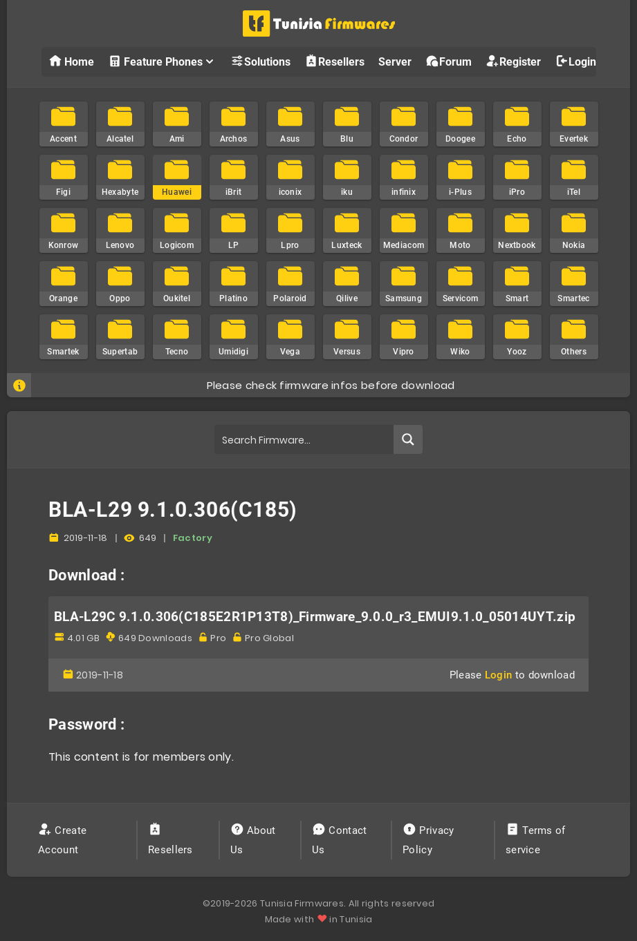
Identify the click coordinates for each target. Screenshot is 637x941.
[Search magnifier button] (408, 439)
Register (513, 61)
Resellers (334, 61)
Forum (448, 61)
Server (395, 61)
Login (575, 61)
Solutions (260, 61)
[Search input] (304, 439)
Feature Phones (162, 61)
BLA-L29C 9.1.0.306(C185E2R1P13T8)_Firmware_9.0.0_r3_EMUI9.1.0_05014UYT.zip (314, 617)
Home (71, 61)
